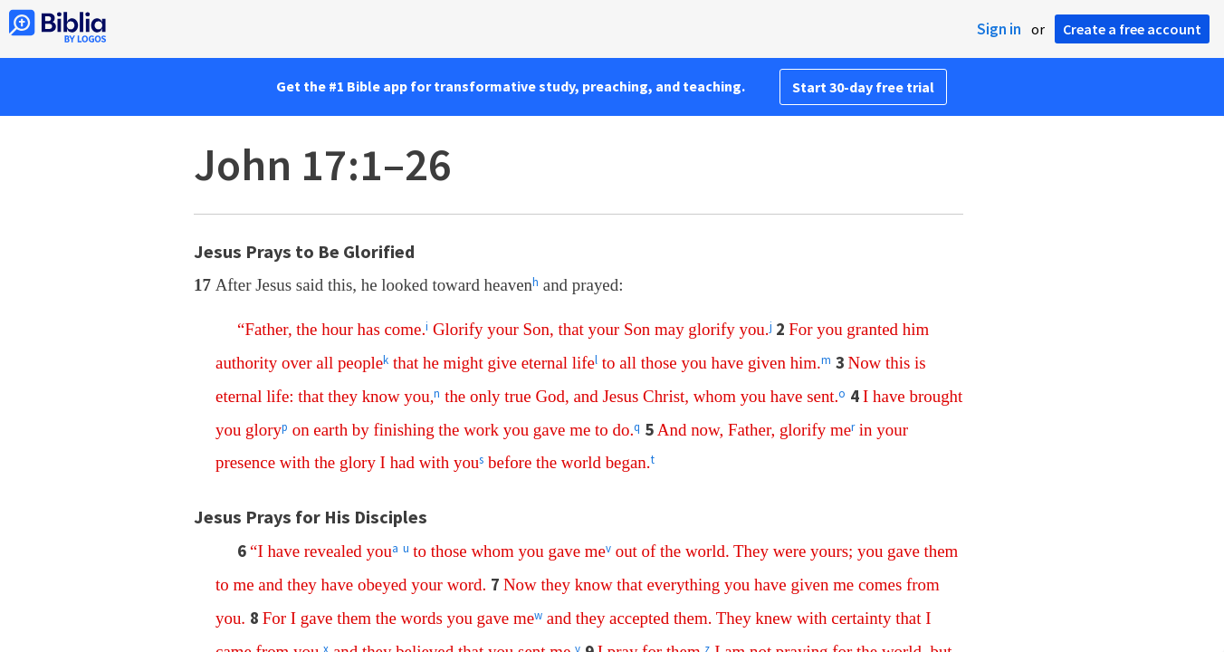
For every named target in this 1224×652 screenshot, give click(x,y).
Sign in (999, 29)
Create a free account (1132, 29)
